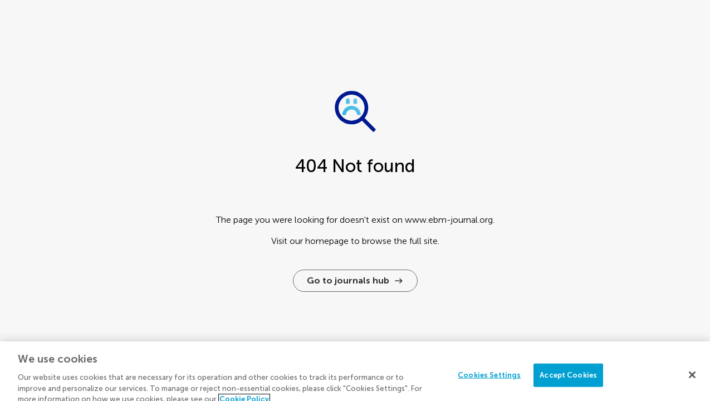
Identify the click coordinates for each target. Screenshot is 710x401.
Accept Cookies (568, 378)
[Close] (692, 378)
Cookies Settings (489, 378)
